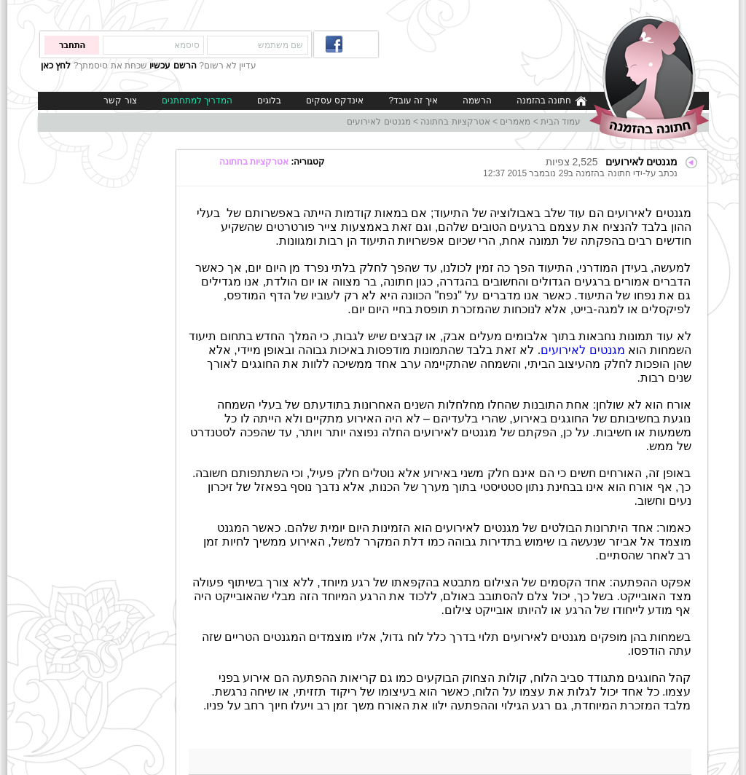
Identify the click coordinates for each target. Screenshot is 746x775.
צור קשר (119, 100)
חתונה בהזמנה (552, 100)
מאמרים (515, 122)
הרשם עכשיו (172, 65)
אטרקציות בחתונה (455, 122)
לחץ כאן (56, 65)
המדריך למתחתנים (197, 100)
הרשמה (477, 100)
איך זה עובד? (412, 100)
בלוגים (269, 100)
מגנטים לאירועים (378, 122)
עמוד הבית (561, 122)
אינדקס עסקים (335, 100)
